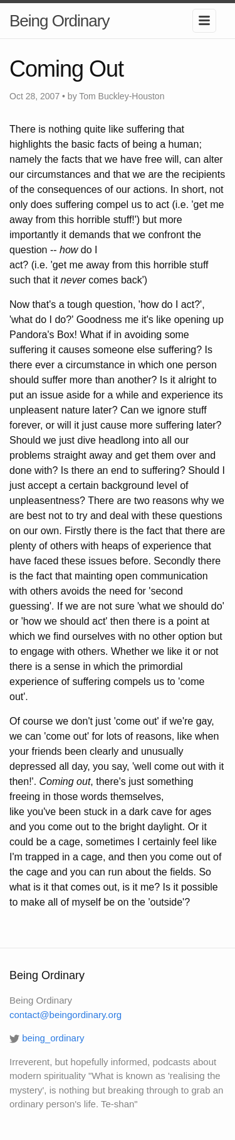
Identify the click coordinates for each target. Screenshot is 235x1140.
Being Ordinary (59, 20)
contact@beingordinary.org (65, 1014)
